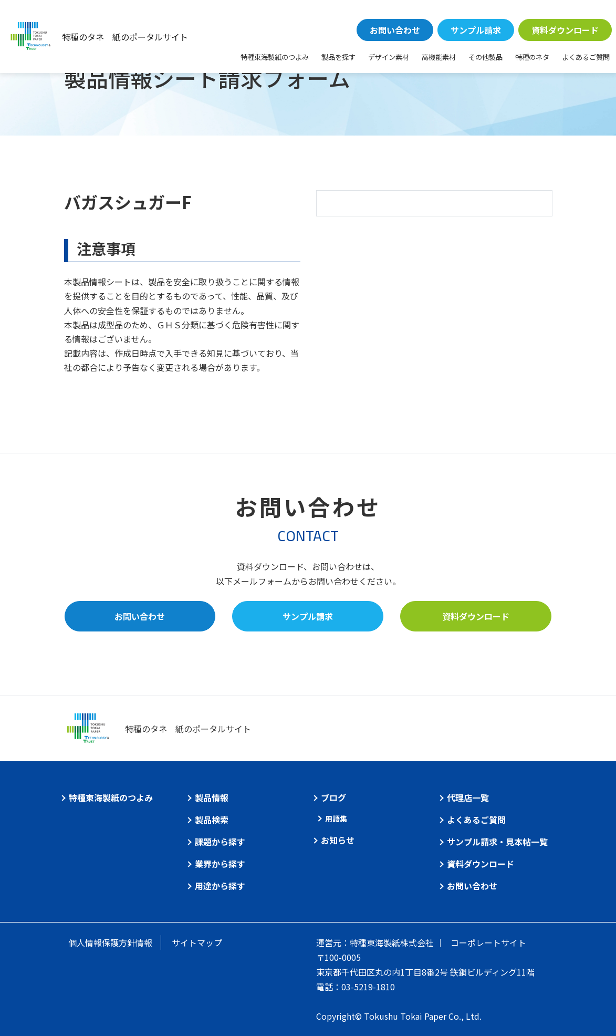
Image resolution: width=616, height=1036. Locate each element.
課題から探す (220, 841)
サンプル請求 (476, 30)
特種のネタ (532, 57)
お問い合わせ (395, 30)
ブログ (333, 797)
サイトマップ (197, 942)
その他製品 (485, 57)
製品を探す (338, 57)
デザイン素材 (388, 57)
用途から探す (220, 885)
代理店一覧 (468, 797)
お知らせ (337, 840)
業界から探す (220, 863)
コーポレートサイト (488, 942)
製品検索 (211, 819)
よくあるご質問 (586, 57)
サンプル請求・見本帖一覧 (497, 841)
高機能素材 (439, 57)
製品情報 (211, 797)
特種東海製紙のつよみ (275, 57)
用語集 (336, 818)
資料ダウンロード (565, 30)
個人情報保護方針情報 (110, 942)
